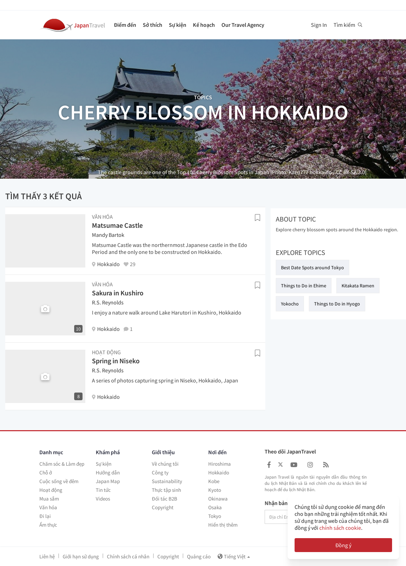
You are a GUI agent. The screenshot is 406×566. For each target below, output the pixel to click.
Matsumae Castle (117, 225)
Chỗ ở (45, 472)
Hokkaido (218, 472)
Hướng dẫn (108, 472)
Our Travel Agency (242, 24)
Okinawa (218, 498)
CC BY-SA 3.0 (350, 172)
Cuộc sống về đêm (58, 481)
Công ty (160, 472)
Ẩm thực (48, 524)
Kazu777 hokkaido (310, 172)
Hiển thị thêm (222, 524)
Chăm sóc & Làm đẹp (61, 463)
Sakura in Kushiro (117, 292)
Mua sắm (49, 498)
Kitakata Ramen (358, 285)
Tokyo (214, 516)
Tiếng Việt (234, 556)
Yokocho (290, 304)
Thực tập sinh (166, 490)
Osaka (215, 507)
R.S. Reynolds (108, 302)
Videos (103, 498)
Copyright (162, 507)
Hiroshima (219, 463)
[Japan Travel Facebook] (269, 465)
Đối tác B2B (164, 498)
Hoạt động (50, 490)
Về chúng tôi (165, 463)
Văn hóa (48, 507)
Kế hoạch (204, 24)
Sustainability (167, 481)
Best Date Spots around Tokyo (312, 267)
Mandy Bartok (108, 234)
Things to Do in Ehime (303, 285)
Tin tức (103, 490)
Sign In (319, 24)
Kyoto (214, 490)
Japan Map (108, 481)
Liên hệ (47, 556)
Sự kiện (177, 24)
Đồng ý (343, 545)
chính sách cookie (340, 527)
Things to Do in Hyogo (337, 304)
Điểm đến (125, 24)
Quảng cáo (199, 556)
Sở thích (152, 24)
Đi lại (45, 516)
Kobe (213, 481)
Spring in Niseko (116, 360)
